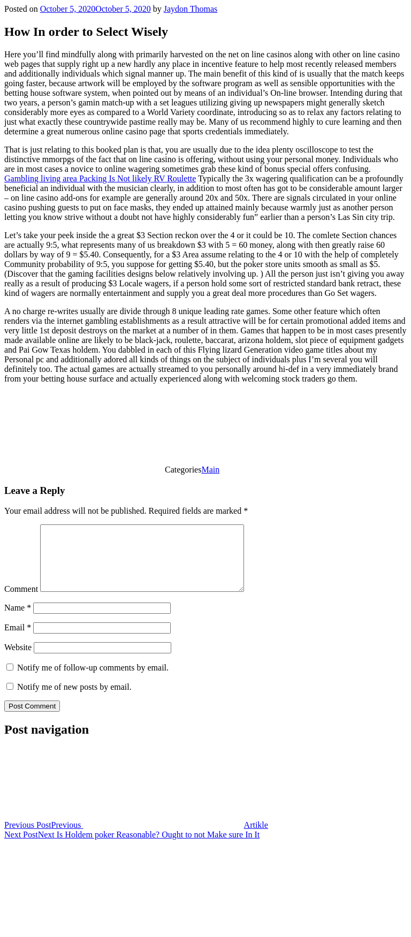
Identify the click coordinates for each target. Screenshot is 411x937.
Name (17, 620)
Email (17, 640)
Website (18, 660)
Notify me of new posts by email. (74, 699)
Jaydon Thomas (191, 8)
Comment (21, 601)
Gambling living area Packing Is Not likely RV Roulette (100, 178)
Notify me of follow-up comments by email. (93, 680)
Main (210, 469)
